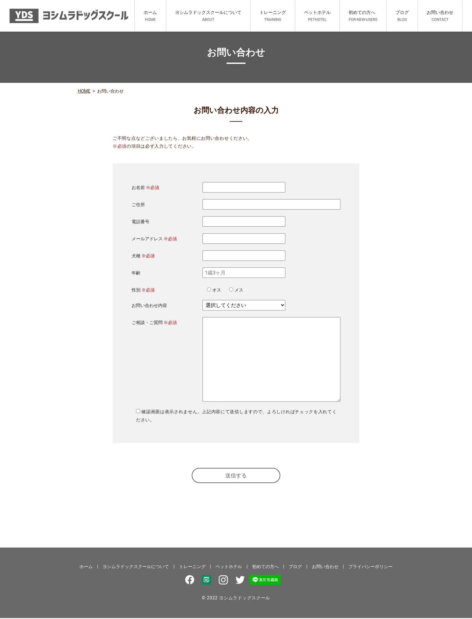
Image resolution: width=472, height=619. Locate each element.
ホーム (150, 16)
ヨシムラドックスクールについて (208, 16)
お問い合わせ (440, 16)
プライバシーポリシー (370, 567)
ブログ (402, 16)
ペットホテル (317, 16)
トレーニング (272, 16)
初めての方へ (363, 16)
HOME (84, 91)
